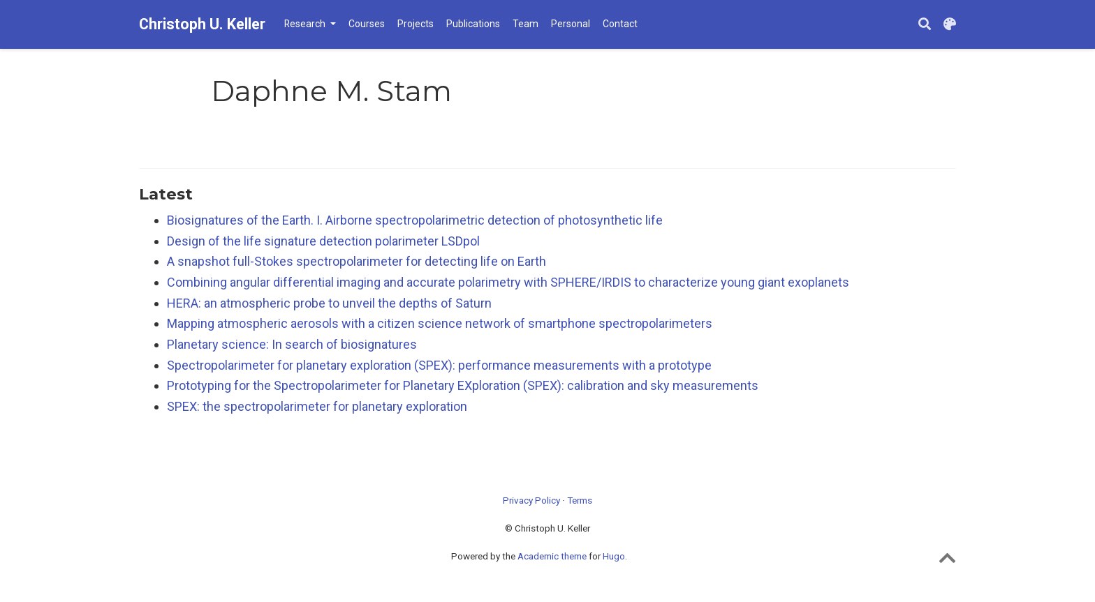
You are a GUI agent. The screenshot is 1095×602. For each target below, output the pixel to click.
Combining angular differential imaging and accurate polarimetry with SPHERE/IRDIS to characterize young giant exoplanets (508, 282)
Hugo (614, 556)
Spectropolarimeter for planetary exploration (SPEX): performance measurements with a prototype (439, 365)
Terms (579, 500)
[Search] (924, 25)
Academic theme (552, 556)
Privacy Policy (531, 500)
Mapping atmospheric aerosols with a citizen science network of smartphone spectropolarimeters (439, 323)
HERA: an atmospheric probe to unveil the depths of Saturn (329, 303)
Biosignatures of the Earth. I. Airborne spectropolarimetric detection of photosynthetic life (415, 220)
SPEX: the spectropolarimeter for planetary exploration (317, 406)
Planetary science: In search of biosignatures (292, 344)
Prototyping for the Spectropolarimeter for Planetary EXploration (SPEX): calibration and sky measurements (462, 385)
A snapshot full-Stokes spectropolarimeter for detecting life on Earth (356, 261)
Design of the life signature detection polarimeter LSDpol (323, 241)
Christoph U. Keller (202, 24)
